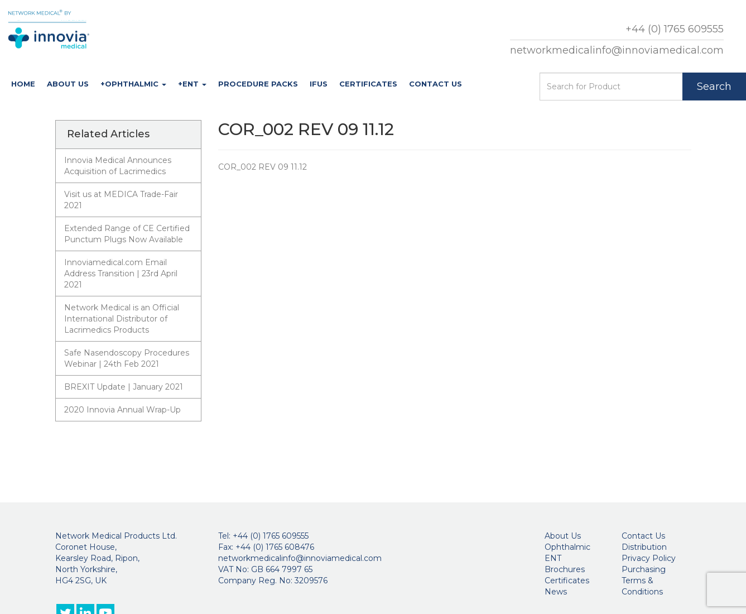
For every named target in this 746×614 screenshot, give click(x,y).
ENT (553, 558)
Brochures (565, 569)
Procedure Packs (258, 83)
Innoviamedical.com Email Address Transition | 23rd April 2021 (120, 273)
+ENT (192, 83)
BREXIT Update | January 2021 (123, 387)
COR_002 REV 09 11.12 (262, 167)
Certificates (368, 83)
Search (714, 86)
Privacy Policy (649, 558)
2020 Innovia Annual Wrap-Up (122, 410)
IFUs (319, 83)
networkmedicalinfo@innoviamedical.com (617, 50)
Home (23, 83)
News (556, 592)
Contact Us (435, 83)
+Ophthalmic (133, 83)
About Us (68, 83)
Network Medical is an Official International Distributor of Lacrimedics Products (121, 319)
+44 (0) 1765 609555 (674, 29)
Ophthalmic (567, 547)
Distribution (644, 547)
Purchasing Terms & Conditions (644, 580)
